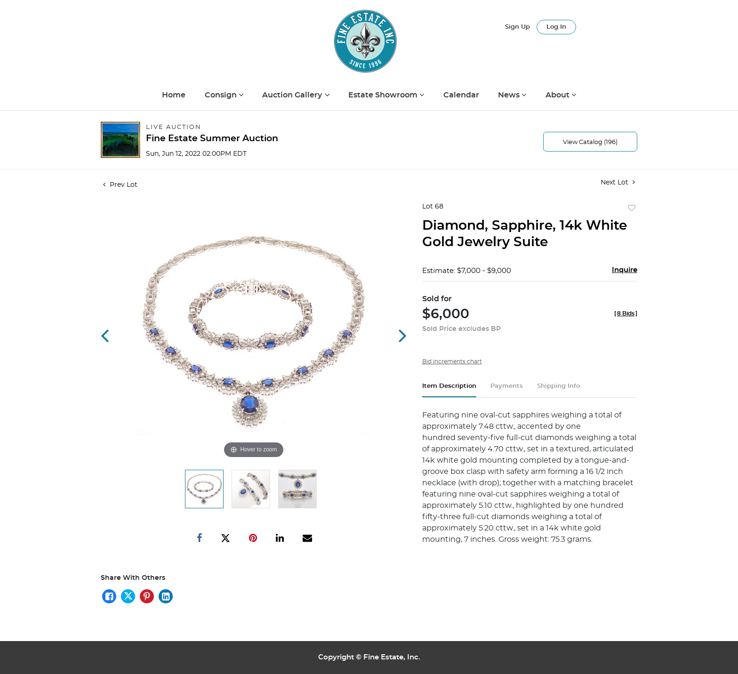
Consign (222, 95)
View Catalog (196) (590, 142)
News (509, 95)
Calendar (461, 95)
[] (625, 313)
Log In (556, 27)
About (558, 95)
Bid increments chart (452, 361)
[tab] (449, 390)
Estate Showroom (383, 95)
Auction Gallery (293, 95)
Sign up (517, 27)
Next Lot (618, 182)
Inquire (624, 269)
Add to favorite (631, 208)
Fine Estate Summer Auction (212, 138)
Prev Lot (120, 185)
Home (173, 95)
